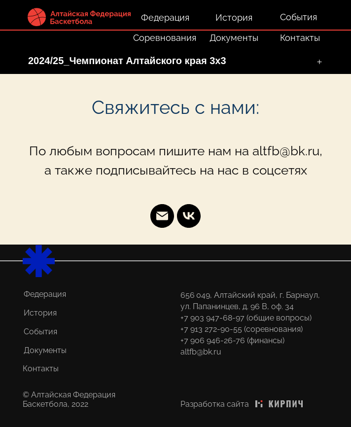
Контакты (300, 38)
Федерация (165, 17)
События (298, 17)
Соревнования (164, 38)
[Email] (162, 216)
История (233, 17)
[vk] (189, 216)
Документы (234, 38)
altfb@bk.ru (200, 351)
